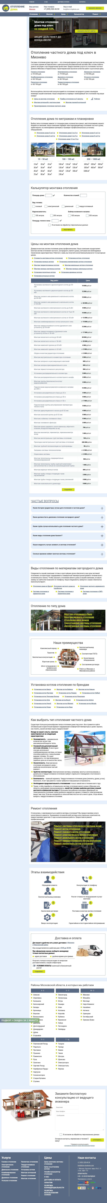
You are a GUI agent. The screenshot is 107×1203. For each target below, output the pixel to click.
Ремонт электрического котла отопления (76, 835)
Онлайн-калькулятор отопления (52, 1173)
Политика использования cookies (51, 1193)
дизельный (69, 206)
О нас (46, 2)
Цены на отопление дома (9, 56)
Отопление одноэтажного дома (11, 79)
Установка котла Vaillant (91, 693)
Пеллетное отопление (8, 34)
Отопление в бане (7, 74)
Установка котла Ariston (85, 700)
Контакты (82, 2)
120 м (74, 164)
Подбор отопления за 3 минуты (71, 99)
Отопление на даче (7, 71)
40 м (49, 167)
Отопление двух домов (76, 620)
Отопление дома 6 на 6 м (91, 133)
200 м (86, 164)
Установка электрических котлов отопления (75, 262)
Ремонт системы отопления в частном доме (77, 826)
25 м (49, 164)
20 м (42, 164)
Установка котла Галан (42, 707)
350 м (86, 167)
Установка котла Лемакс (68, 693)
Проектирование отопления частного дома (49, 106)
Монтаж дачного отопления (79, 617)
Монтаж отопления (28, 1178)
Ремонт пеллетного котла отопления (73, 843)
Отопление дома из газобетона (11, 138)
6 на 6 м (21, 124)
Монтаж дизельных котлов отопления (79, 265)
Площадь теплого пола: (41, 221)
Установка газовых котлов (44, 262)
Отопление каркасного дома (10, 143)
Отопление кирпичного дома (10, 148)
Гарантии (48, 1183)
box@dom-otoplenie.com (71, 9)
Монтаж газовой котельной (76, 102)
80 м (42, 174)
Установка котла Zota (42, 700)
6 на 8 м (3, 127)
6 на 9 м (12, 127)
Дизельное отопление (8, 24)
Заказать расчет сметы (86, 31)
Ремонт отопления (28, 1176)
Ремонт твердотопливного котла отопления (77, 840)
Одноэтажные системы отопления (82, 623)
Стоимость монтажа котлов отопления (48, 258)
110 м (68, 164)
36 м (42, 167)
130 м (61, 167)
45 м (35, 171)
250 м (93, 164)
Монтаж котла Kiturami (65, 704)
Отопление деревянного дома (11, 141)
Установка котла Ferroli (42, 704)
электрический (53, 206)
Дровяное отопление (8, 29)
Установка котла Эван (64, 707)
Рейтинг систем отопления (14, 62)
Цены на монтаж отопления (44, 99)
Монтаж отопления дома (9, 51)
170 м (68, 171)
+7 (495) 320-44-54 (51, 9)
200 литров (57, 215)
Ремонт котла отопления (67, 829)
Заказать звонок (95, 8)
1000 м (86, 171)
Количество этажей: (71, 195)
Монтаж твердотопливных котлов (46, 265)
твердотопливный (86, 206)
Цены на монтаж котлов (9, 59)
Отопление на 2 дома (8, 76)
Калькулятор (79, 14)
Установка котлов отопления (79, 258)
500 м (100, 167)
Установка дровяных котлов (71, 272)
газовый (38, 206)
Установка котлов (7, 48)
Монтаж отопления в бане (78, 614)
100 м (61, 164)
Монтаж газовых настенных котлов (47, 269)
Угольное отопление (8, 32)
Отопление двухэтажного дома (11, 82)
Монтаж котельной (7, 45)
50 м (42, 171)
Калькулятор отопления (9, 64)
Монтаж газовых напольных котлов (79, 269)
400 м (93, 167)
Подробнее (68, 489)
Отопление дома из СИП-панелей (12, 146)
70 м (35, 174)
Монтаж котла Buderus (65, 689)
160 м (61, 171)
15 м (35, 164)
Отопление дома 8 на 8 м (91, 136)
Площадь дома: (38, 195)
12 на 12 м (4, 129)
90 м (49, 174)
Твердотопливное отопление (11, 37)
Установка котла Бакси (42, 689)
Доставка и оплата (63, 2)
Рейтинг (97, 99)
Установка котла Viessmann (75, 696)
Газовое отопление (7, 19)
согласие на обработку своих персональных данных (79, 1145)
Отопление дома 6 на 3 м (68, 133)
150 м (74, 167)
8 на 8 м (21, 127)
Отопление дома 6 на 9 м (68, 136)
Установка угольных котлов (44, 276)
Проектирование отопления (10, 69)
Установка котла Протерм (43, 693)
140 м (68, 167)
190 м (61, 174)
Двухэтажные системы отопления (82, 626)
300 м (100, 164)
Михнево (32, 9)
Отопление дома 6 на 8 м (46, 136)
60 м (49, 171)
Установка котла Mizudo (87, 704)
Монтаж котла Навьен (86, 689)
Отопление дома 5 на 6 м (46, 133)
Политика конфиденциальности (54, 1187)
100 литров (39, 215)
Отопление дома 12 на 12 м (68, 139)
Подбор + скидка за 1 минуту (19, 1020)
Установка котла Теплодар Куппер (46, 696)
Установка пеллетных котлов (45, 272)
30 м (35, 167)
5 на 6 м (3, 124)
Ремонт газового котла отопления (72, 832)
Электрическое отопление (10, 22)
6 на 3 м (12, 124)
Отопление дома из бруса (9, 136)
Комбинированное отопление (11, 27)
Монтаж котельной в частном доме (47, 102)
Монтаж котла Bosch (62, 700)
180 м (74, 171)
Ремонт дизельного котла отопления (73, 837)
